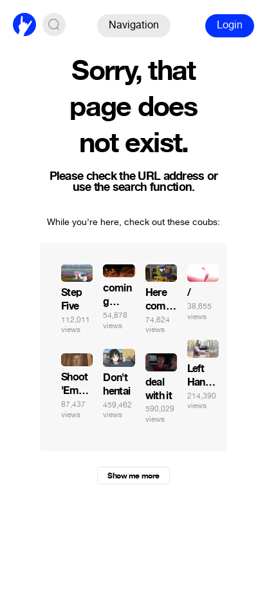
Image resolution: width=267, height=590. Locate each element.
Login (230, 25)
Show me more (133, 476)
